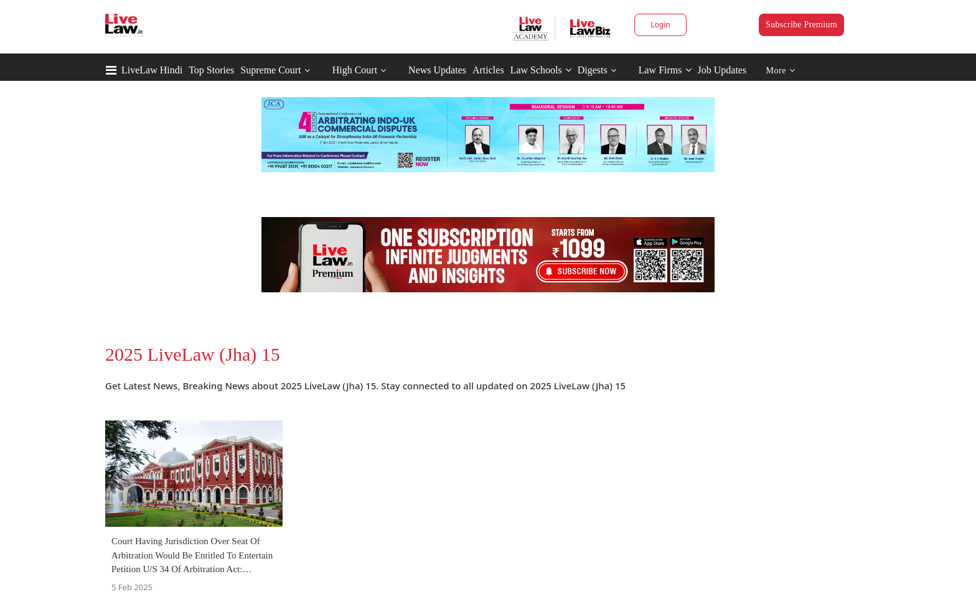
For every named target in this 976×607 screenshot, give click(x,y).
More (780, 70)
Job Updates (722, 70)
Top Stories (211, 70)
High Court (354, 70)
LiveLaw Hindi (151, 70)
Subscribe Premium (801, 24)
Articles (488, 70)
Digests (593, 70)
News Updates (437, 70)
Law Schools (540, 70)
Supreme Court (270, 70)
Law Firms (665, 70)
